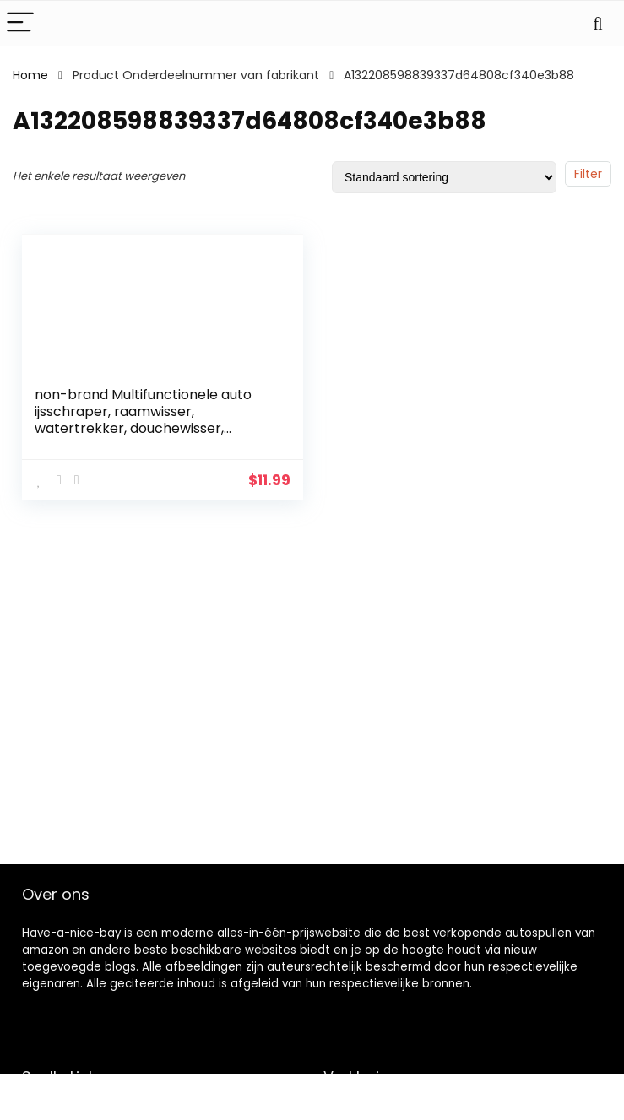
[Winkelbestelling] (444, 177)
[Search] (598, 23)
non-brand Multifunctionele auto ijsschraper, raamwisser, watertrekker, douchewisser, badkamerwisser (143, 420)
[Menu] (20, 23)
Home (30, 75)
